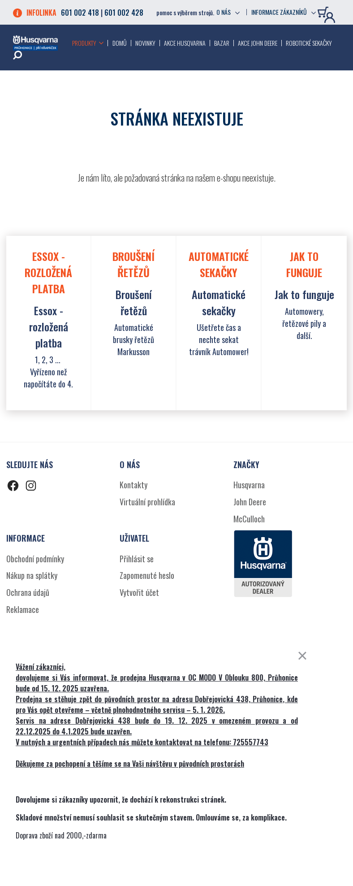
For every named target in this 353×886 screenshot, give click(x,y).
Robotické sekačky (309, 43)
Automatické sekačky (218, 302)
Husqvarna (249, 485)
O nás (223, 12)
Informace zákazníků (279, 12)
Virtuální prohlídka (147, 502)
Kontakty (133, 485)
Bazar (221, 43)
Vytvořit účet (139, 592)
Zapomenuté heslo (147, 575)
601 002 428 (123, 12)
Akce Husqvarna (185, 43)
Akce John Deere (257, 43)
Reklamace (22, 609)
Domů (119, 43)
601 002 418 (80, 12)
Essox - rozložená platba (48, 326)
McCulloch (249, 519)
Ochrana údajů (27, 592)
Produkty (84, 43)
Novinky (145, 43)
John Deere (249, 502)
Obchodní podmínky (35, 559)
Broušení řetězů (134, 302)
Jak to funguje (304, 294)
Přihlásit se (137, 559)
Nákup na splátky (31, 575)
